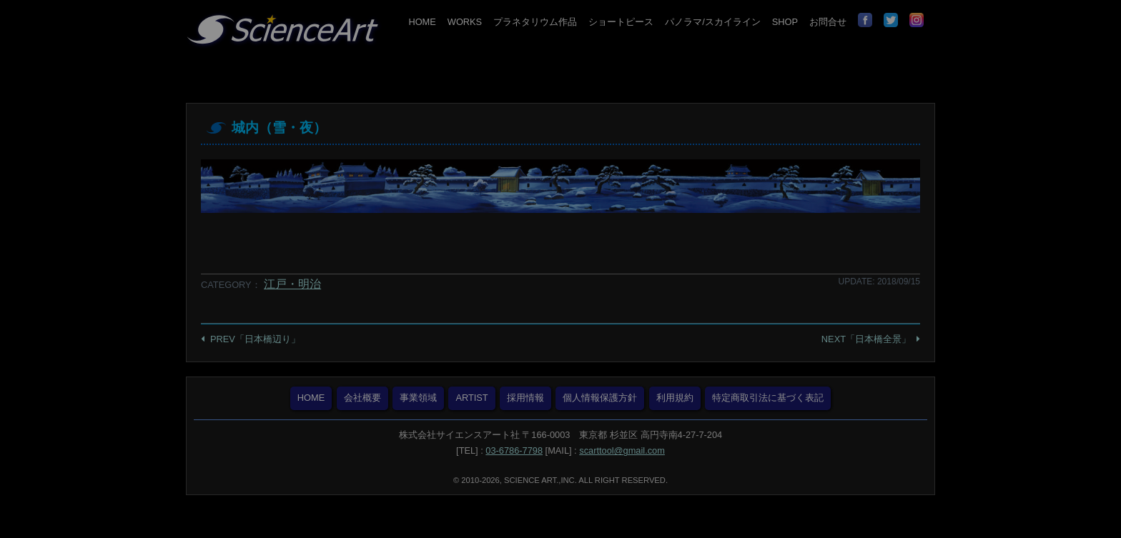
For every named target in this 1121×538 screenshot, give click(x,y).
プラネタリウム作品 (535, 21)
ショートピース (620, 21)
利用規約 (674, 397)
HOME (421, 21)
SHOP (785, 21)
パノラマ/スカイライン (713, 21)
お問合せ (827, 21)
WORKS (465, 21)
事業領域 (418, 397)
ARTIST (471, 397)
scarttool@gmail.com (622, 450)
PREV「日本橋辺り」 (255, 339)
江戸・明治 (292, 284)
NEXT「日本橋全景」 (866, 339)
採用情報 (525, 397)
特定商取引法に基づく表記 (768, 397)
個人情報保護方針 (600, 397)
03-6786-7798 (514, 450)
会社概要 (362, 397)
